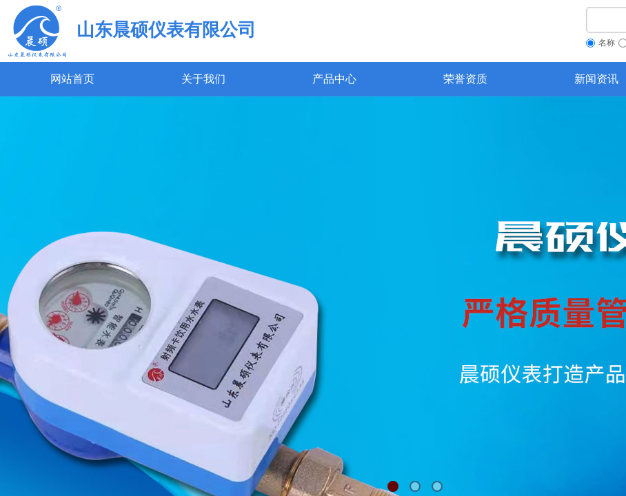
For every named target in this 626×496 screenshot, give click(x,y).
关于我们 (203, 79)
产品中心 (334, 79)
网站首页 (72, 79)
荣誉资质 (465, 79)
